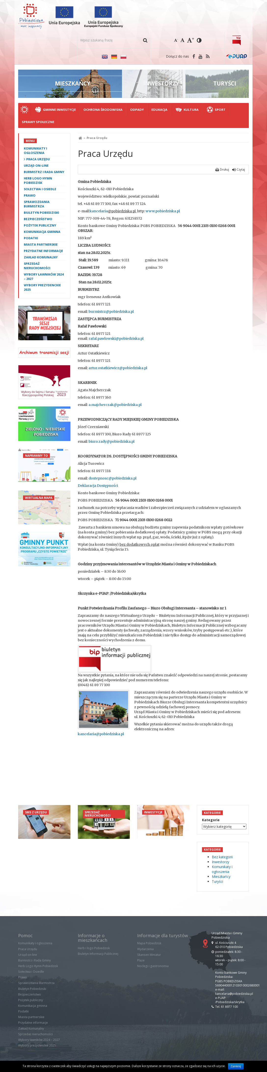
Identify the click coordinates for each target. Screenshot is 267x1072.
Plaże (141, 960)
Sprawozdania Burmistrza (37, 204)
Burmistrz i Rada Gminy (44, 172)
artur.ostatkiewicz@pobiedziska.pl (118, 368)
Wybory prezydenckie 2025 (42, 287)
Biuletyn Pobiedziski (41, 213)
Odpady (137, 109)
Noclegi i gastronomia (153, 966)
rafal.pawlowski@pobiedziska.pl (116, 338)
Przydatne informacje (43, 251)
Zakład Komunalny (41, 257)
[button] (145, 40)
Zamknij (236, 1066)
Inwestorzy (220, 861)
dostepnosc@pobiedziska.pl (112, 478)
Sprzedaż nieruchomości (37, 266)
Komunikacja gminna (42, 232)
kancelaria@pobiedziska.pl (101, 734)
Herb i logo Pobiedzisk (94, 948)
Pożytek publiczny (40, 225)
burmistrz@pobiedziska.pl (111, 311)
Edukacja (159, 109)
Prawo (30, 195)
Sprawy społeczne (38, 122)
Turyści (217, 881)
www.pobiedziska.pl (163, 211)
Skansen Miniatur (149, 955)
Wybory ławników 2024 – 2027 (44, 276)
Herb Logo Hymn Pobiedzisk (38, 180)
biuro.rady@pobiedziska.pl (111, 441)
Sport (220, 109)
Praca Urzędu (38, 159)
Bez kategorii (222, 857)
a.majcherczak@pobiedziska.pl (115, 405)
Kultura (191, 109)
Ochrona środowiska (102, 109)
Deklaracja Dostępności (98, 485)
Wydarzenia (145, 949)
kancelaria (99, 211)
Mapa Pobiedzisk (149, 943)
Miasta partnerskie (41, 244)
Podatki (31, 238)
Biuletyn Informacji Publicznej (98, 954)
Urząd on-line (36, 166)
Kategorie (211, 820)
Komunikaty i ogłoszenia (35, 150)
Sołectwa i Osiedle (40, 189)
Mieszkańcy (221, 876)
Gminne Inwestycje (59, 109)
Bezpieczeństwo (38, 219)
